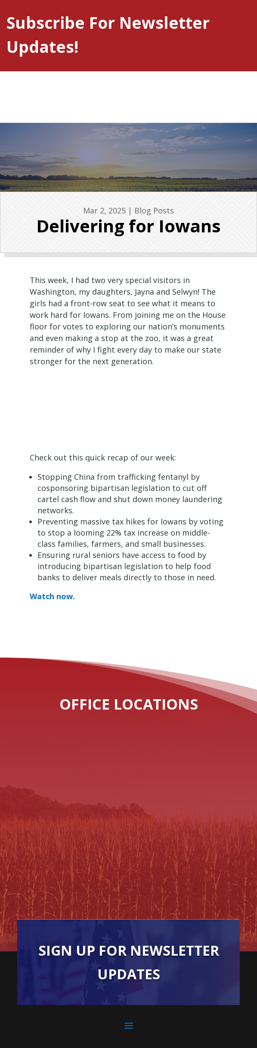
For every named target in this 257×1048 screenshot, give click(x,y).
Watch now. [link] (52, 596)
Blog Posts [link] (154, 210)
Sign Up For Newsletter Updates (128, 962)
